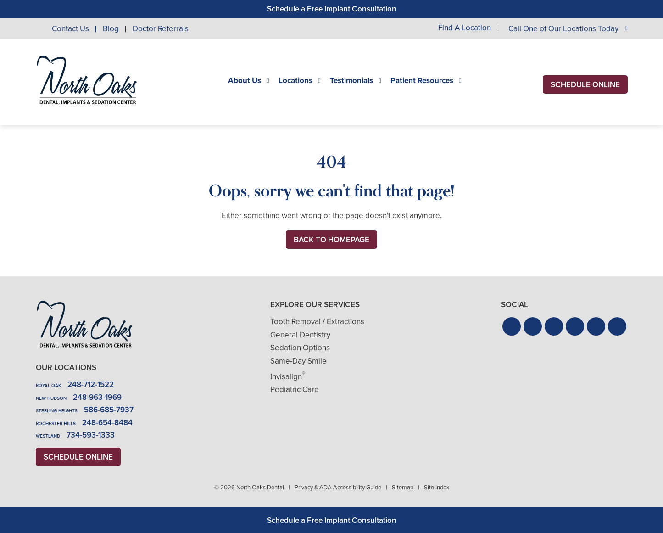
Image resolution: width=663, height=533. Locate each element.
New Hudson (51, 398)
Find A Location (464, 28)
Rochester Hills (56, 423)
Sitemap (402, 487)
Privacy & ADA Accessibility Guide (338, 487)
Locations (295, 80)
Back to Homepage (331, 240)
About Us (244, 80)
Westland (48, 435)
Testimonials (351, 80)
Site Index (436, 487)
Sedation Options (300, 347)
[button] (511, 326)
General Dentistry (300, 335)
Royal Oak (48, 385)
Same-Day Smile (298, 361)
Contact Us (70, 28)
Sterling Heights (57, 410)
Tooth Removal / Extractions (317, 321)
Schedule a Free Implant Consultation (331, 9)
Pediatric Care (294, 389)
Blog (111, 28)
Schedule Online (585, 84)
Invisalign (287, 376)
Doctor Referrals (161, 28)
